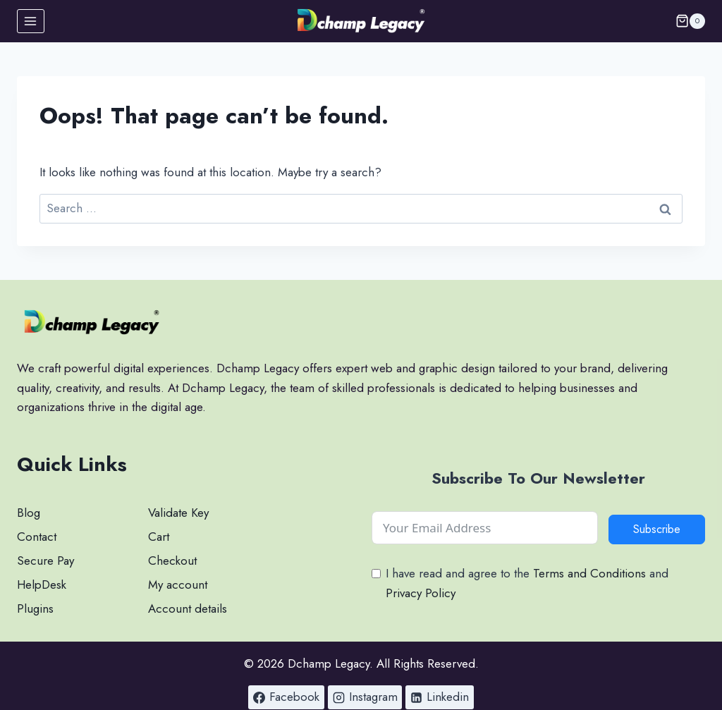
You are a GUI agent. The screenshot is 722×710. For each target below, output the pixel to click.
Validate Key (178, 512)
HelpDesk (41, 584)
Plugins (35, 608)
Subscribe (656, 529)
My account (177, 584)
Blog (28, 512)
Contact (36, 536)
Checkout (172, 560)
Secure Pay (45, 560)
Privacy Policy (420, 592)
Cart (158, 536)
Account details (187, 608)
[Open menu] (30, 20)
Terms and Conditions (589, 573)
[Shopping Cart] (690, 21)
